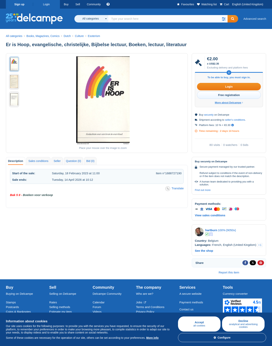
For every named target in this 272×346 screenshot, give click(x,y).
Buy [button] (66, 4)
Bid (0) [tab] (90, 161)
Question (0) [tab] (73, 161)
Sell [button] (77, 4)
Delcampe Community (107, 293)
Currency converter (235, 293)
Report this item (229, 272)
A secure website (190, 293)
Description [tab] (15, 161)
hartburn (211, 230)
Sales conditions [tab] (38, 161)
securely (208, 114)
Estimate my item (60, 311)
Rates (53, 302)
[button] (223, 18)
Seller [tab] (57, 161)
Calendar (99, 302)
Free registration (229, 95)
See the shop (204, 250)
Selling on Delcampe (62, 293)
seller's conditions (235, 119)
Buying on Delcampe (19, 293)
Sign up (19, 4)
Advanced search (254, 18)
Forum (97, 307)
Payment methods (191, 302)
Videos (97, 311)
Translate (174, 188)
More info (152, 337)
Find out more (203, 190)
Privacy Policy (145, 311)
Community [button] (94, 4)
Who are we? (144, 293)
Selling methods (59, 307)
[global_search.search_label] (168, 18)
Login (46, 4)
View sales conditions (210, 215)
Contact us (186, 309)
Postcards (12, 307)
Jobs (141, 302)
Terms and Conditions (150, 307)
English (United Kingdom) (247, 4)
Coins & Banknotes (18, 311)
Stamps (11, 302)
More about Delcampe (229, 102)
